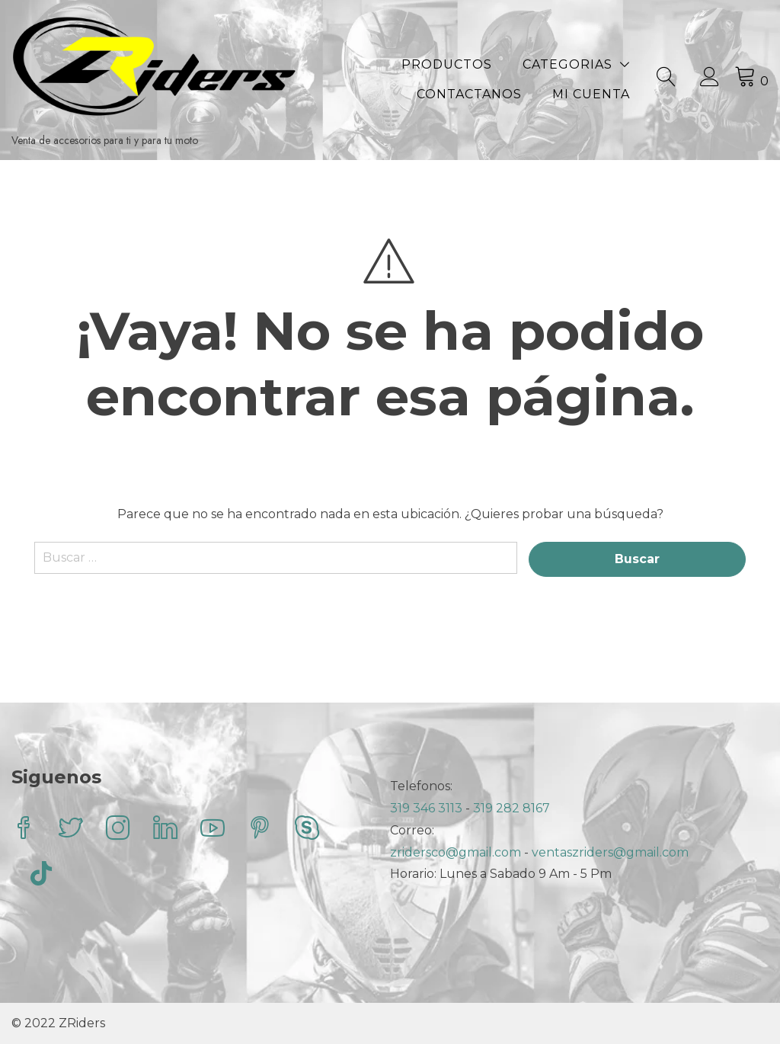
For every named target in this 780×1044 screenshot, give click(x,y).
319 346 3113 (427, 808)
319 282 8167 (511, 808)
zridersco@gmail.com (455, 852)
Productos (446, 64)
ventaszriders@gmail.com (610, 852)
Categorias (567, 64)
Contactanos (469, 94)
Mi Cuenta (591, 94)
